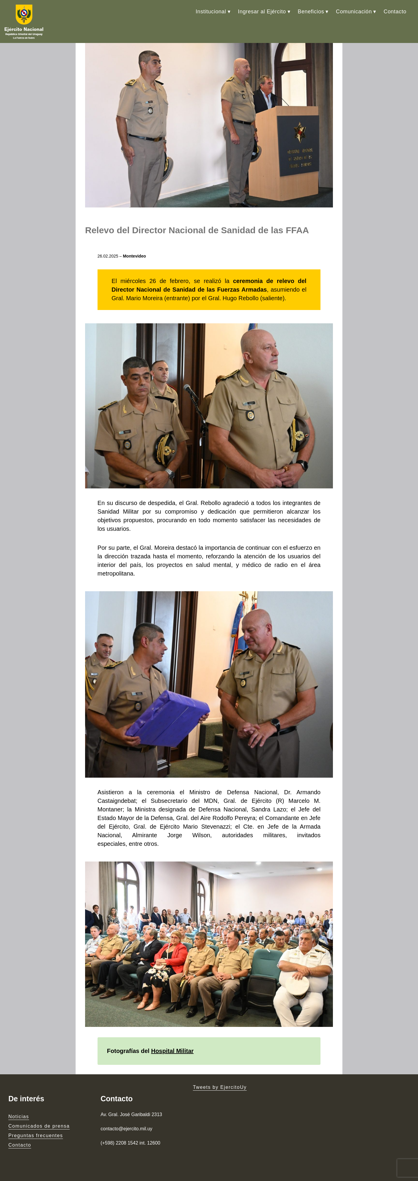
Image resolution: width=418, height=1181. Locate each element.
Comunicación (354, 12)
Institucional (211, 12)
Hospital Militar (172, 1051)
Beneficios (311, 12)
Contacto (395, 12)
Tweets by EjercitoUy (220, 1087)
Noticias (18, 1116)
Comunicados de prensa (39, 1126)
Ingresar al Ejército (262, 12)
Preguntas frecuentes (35, 1135)
